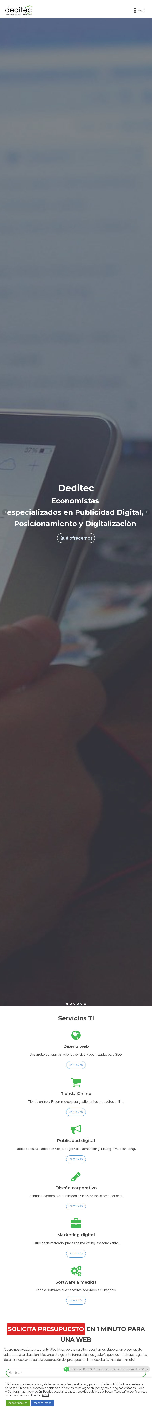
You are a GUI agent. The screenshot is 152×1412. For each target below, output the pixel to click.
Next (147, 512)
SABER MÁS (76, 1065)
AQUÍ (8, 1391)
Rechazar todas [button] (42, 1402)
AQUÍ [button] (45, 1395)
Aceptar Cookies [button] (17, 1402)
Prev (5, 512)
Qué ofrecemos (76, 537)
